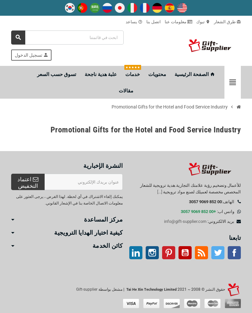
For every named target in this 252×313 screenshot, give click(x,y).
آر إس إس (201, 252)
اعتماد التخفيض (27, 182)
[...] (159, 191)
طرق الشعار (227, 21)
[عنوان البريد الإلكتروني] (84, 182)
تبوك (203, 21)
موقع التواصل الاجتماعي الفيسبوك (234, 252)
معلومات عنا (178, 21)
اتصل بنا (153, 21)
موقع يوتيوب (185, 252)
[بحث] (67, 37)
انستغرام (152, 252)
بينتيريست (168, 252)
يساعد (134, 21)
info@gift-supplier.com (185, 221)
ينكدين (135, 252)
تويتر (217, 252)
